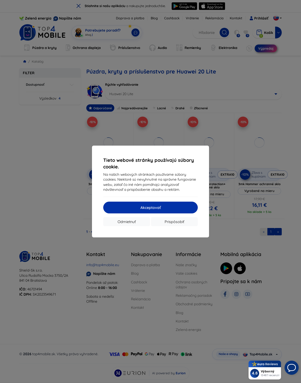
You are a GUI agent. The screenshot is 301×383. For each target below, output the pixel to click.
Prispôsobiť (174, 221)
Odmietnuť (127, 221)
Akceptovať (150, 207)
